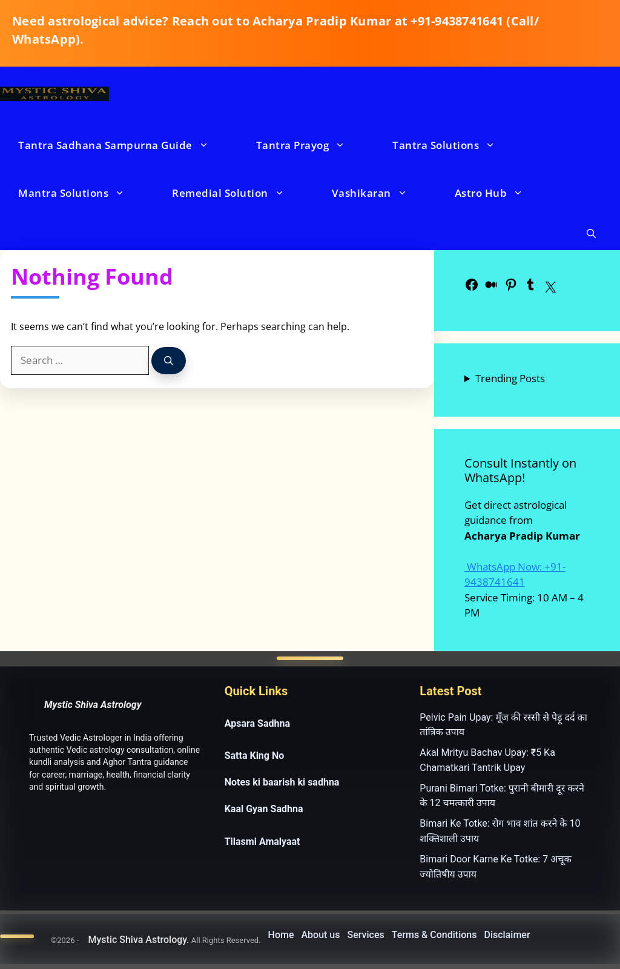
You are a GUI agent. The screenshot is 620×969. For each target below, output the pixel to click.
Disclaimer (507, 935)
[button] (591, 233)
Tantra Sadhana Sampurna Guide (125, 145)
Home (281, 935)
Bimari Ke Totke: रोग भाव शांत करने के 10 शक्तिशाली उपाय (500, 831)
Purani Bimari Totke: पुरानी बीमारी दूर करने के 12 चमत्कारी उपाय (502, 795)
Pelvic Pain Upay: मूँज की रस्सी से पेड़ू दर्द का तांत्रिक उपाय (503, 725)
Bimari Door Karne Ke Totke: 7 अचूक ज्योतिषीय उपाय (496, 866)
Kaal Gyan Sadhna (264, 809)
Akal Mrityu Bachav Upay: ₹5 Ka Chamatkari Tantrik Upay (487, 760)
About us (320, 935)
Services (366, 935)
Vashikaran (382, 193)
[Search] (168, 360)
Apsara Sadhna (257, 723)
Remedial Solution (240, 193)
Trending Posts (510, 378)
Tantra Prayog (313, 145)
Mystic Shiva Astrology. (138, 939)
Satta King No (255, 755)
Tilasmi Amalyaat (262, 841)
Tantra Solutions (455, 145)
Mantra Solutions (83, 193)
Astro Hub (501, 193)
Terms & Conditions (434, 935)
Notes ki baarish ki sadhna (282, 782)
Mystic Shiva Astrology (93, 704)
